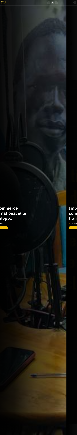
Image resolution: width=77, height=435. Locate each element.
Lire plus (10, 227)
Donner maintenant (65, 2)
